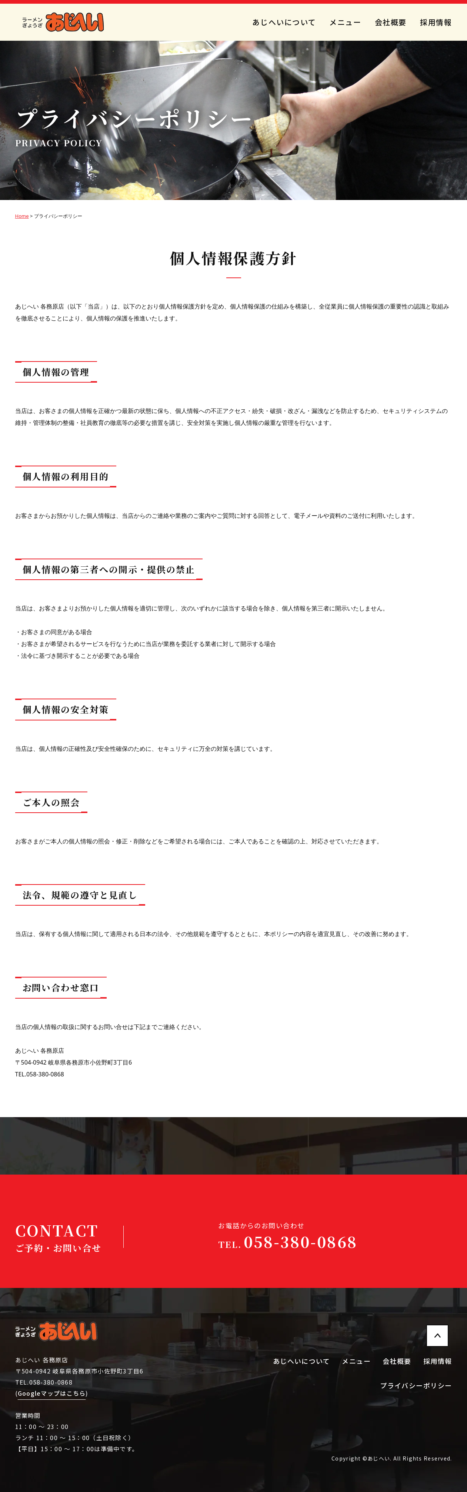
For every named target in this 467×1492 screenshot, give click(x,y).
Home (22, 216)
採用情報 (436, 22)
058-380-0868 (287, 1241)
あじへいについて (284, 22)
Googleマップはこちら (52, 1393)
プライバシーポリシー (416, 1385)
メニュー (345, 22)
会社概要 (391, 22)
